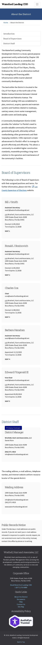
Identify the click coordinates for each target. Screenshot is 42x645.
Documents (21, 599)
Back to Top (21, 642)
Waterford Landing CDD (15, 4)
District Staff (9, 43)
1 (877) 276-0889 (21, 587)
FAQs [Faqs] (21, 602)
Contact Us (21, 604)
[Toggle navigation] (37, 4)
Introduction (9, 34)
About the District (21, 597)
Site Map (21, 607)
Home (5, 22)
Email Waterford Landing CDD (21, 585)
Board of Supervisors (12, 38)
